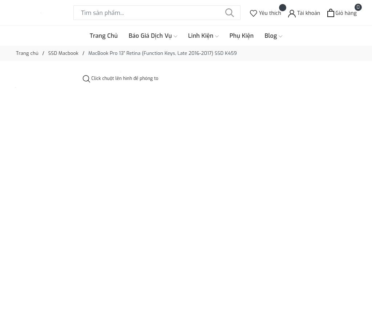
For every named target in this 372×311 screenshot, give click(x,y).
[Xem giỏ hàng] (342, 13)
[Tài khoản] (304, 13)
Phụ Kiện (242, 36)
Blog (274, 36)
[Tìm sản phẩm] (156, 12)
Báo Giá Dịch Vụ (153, 36)
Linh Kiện (203, 36)
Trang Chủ (104, 36)
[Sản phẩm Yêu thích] (265, 13)
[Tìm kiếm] (229, 12)
